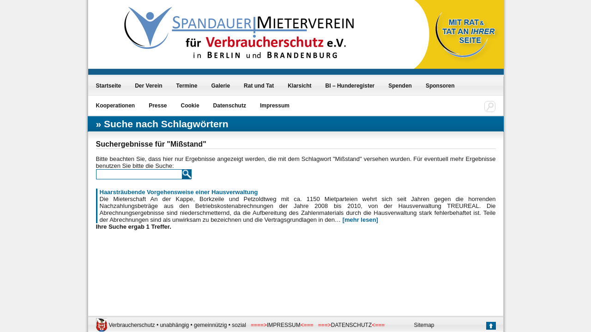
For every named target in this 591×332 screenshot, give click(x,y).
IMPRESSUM (284, 325)
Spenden (400, 86)
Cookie (190, 105)
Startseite (108, 86)
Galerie (220, 86)
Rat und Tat (259, 86)
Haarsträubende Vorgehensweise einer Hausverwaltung (179, 192)
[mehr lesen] (360, 219)
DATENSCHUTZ (351, 325)
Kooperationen (115, 105)
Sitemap (424, 325)
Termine (187, 86)
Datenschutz (229, 105)
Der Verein (148, 86)
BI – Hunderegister (350, 86)
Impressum (274, 105)
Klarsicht (299, 86)
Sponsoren (440, 86)
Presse (158, 105)
